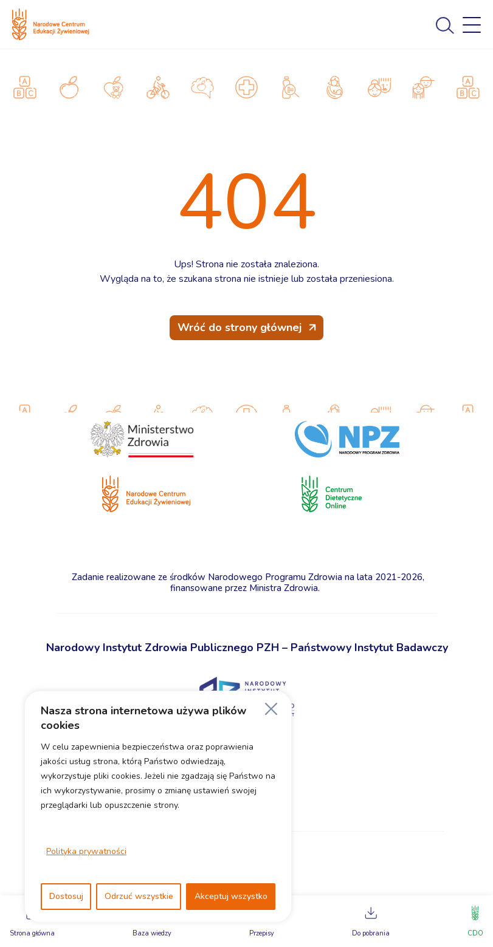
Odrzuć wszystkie (139, 896)
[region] (158, 807)
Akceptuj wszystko (231, 896)
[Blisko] (271, 709)
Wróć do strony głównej (240, 327)
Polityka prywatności (86, 851)
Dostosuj (66, 896)
